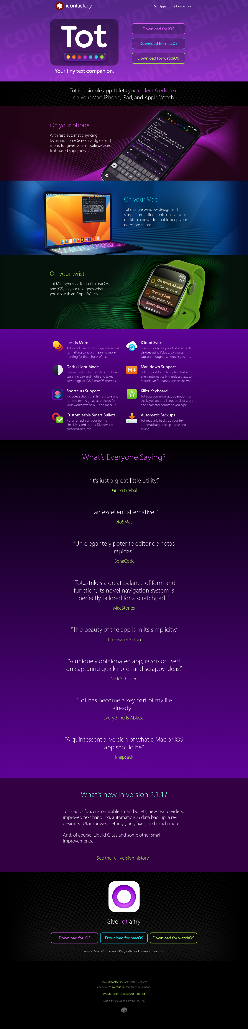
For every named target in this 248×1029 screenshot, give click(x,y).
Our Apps (160, 6)
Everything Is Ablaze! (124, 717)
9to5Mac (124, 521)
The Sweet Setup (124, 639)
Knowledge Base (118, 987)
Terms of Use (127, 993)
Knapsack (124, 757)
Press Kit (140, 993)
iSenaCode (124, 561)
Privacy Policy (111, 993)
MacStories (124, 608)
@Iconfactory (182, 6)
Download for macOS (158, 43)
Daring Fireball (124, 490)
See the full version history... (124, 858)
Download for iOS (158, 28)
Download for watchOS (158, 58)
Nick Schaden (124, 678)
